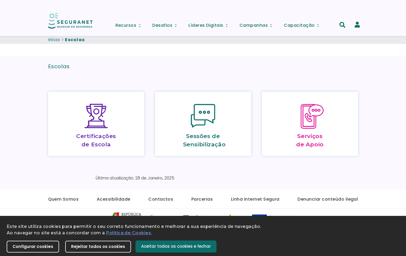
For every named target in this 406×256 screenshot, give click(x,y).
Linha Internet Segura (255, 199)
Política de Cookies (128, 232)
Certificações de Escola (96, 140)
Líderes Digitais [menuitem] (209, 24)
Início (54, 40)
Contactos (160, 199)
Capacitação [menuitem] (303, 24)
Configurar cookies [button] (33, 246)
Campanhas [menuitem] (257, 24)
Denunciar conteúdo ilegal (327, 199)
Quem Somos (63, 199)
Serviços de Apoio (310, 140)
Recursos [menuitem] (129, 24)
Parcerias (202, 199)
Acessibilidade (113, 199)
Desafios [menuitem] (166, 24)
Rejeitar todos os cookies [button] (98, 246)
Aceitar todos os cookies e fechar (176, 246)
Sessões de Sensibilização (204, 140)
